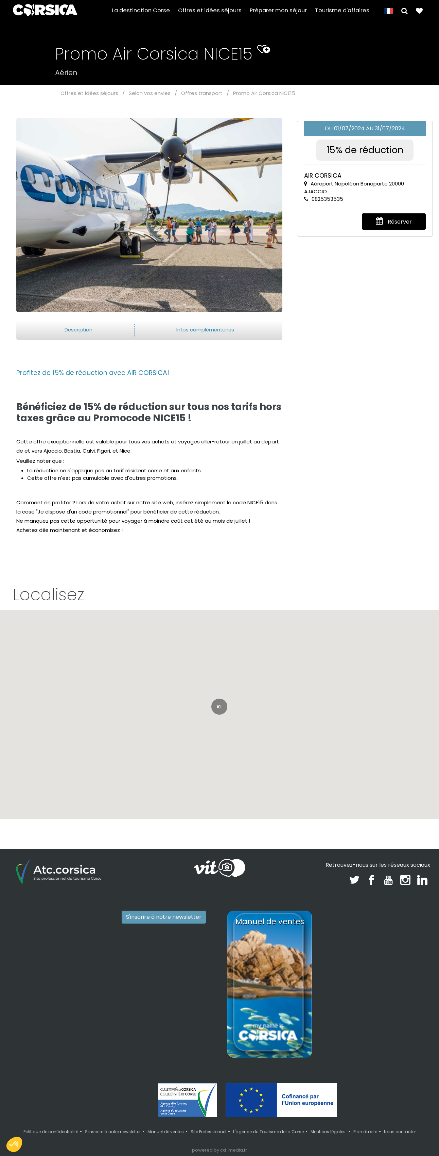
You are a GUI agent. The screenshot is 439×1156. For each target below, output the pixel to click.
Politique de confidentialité (50, 1132)
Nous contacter (400, 1132)
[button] (404, 10)
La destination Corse (141, 11)
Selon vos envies (150, 93)
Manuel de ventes (165, 1132)
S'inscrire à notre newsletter (163, 917)
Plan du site (365, 1132)
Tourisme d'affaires (342, 11)
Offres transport (202, 93)
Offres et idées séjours (210, 11)
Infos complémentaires (205, 329)
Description (78, 329)
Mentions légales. (329, 1132)
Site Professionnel (208, 1132)
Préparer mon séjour (278, 11)
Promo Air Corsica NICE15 (264, 93)
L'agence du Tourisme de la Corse (268, 1132)
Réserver (394, 221)
